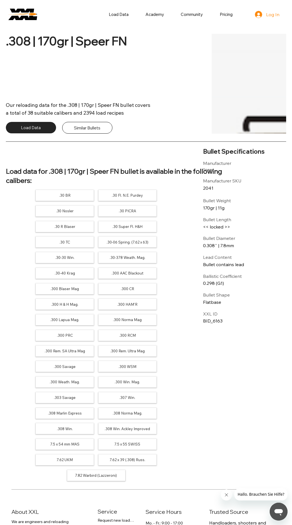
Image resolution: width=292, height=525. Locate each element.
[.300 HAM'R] (34, 272)
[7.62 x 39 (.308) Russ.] (157, 364)
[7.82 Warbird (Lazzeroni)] (96, 379)
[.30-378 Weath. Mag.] (34, 241)
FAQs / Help (108, 432)
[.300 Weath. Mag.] (34, 318)
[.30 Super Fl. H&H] (157, 210)
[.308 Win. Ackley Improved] (96, 349)
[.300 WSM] (157, 302)
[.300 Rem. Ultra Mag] (34, 302)
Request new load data (116, 424)
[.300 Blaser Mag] (34, 256)
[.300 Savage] (96, 302)
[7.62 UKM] (96, 364)
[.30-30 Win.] (157, 226)
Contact (105, 447)
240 (230, 460)
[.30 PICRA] (34, 210)
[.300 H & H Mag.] (157, 256)
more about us (24, 442)
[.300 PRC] (34, 287)
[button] (119, 14)
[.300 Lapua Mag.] (96, 272)
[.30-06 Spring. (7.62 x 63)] (96, 226)
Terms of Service (54, 509)
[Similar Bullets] (87, 128)
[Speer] (219, 169)
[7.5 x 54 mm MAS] (157, 349)
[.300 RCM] (96, 287)
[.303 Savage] (157, 318)
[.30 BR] (34, 195)
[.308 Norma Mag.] (157, 333)
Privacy (18, 509)
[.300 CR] (96, 256)
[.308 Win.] (34, 349)
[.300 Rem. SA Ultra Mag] (157, 287)
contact (55, 453)
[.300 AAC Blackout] (157, 241)
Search (104, 455)
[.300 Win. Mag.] (96, 318)
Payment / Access (114, 439)
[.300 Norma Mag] (157, 272)
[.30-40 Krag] (96, 241)
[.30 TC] (34, 226)
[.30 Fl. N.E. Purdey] (96, 195)
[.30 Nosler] (157, 195)
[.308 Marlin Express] (96, 333)
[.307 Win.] (34, 333)
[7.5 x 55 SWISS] (34, 364)
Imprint (90, 509)
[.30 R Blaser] (96, 210)
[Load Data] (31, 128)
